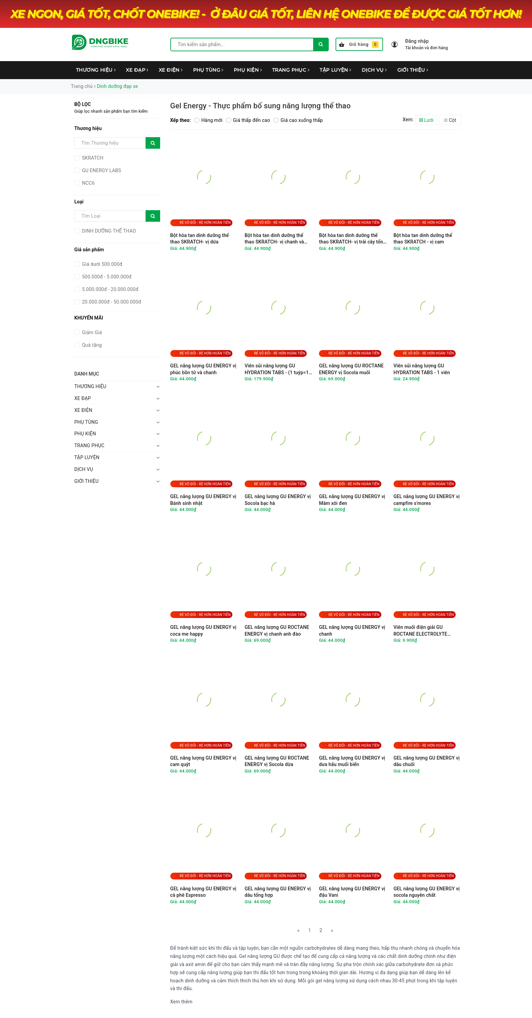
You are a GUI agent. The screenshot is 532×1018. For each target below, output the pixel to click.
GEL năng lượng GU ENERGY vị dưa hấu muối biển (352, 761)
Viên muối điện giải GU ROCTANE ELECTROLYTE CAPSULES (421, 630)
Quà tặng (91, 345)
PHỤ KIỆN (248, 70)
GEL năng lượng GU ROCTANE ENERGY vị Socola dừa (277, 761)
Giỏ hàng (359, 44)
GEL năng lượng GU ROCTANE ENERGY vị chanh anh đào (277, 630)
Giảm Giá (91, 332)
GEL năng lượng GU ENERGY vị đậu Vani (352, 892)
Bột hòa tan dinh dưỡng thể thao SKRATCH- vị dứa (199, 239)
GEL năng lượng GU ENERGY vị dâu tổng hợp (278, 892)
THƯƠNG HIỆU (96, 70)
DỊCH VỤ (374, 70)
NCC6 (88, 183)
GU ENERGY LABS (101, 170)
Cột (450, 120)
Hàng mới (208, 120)
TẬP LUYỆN (336, 70)
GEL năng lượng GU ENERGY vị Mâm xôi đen (352, 500)
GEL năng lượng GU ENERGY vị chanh (352, 630)
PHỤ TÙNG (208, 70)
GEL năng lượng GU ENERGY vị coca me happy (203, 630)
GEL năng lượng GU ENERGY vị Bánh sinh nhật (203, 500)
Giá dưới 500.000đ (101, 264)
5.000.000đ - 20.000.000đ (109, 289)
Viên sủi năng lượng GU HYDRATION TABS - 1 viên (422, 369)
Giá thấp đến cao (248, 120)
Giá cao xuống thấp (298, 120)
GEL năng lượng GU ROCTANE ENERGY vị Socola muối (351, 369)
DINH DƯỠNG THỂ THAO (108, 231)
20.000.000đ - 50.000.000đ (111, 302)
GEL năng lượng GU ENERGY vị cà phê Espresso (203, 892)
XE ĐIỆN (171, 70)
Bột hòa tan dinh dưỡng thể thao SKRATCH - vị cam (423, 239)
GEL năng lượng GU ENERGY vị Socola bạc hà (278, 500)
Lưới (426, 120)
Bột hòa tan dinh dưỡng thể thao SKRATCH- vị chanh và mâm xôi (274, 239)
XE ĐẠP (137, 70)
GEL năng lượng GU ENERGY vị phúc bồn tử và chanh (203, 369)
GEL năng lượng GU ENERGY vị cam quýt (203, 761)
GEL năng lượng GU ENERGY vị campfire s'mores (427, 500)
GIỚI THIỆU (413, 70)
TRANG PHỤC (290, 70)
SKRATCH (92, 158)
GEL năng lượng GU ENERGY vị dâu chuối (427, 761)
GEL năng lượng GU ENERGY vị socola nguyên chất (427, 892)
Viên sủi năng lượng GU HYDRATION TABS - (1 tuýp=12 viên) (278, 369)
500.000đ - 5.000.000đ (106, 276)
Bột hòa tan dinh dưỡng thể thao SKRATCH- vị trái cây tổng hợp (352, 239)
